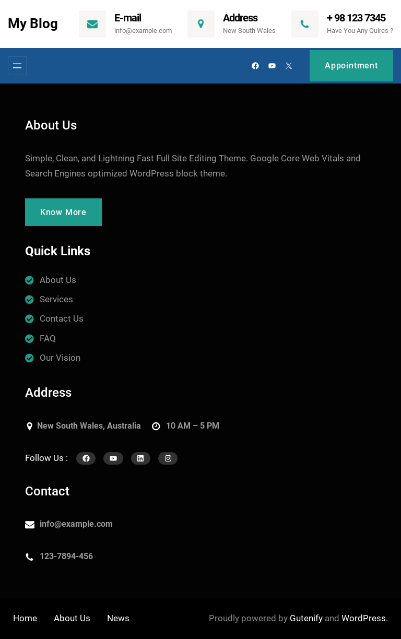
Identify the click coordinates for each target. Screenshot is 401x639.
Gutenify (306, 618)
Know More (63, 212)
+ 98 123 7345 (356, 17)
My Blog (33, 23)
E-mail (127, 17)
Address (240, 17)
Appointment (351, 65)
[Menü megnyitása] (17, 65)
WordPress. (364, 618)
